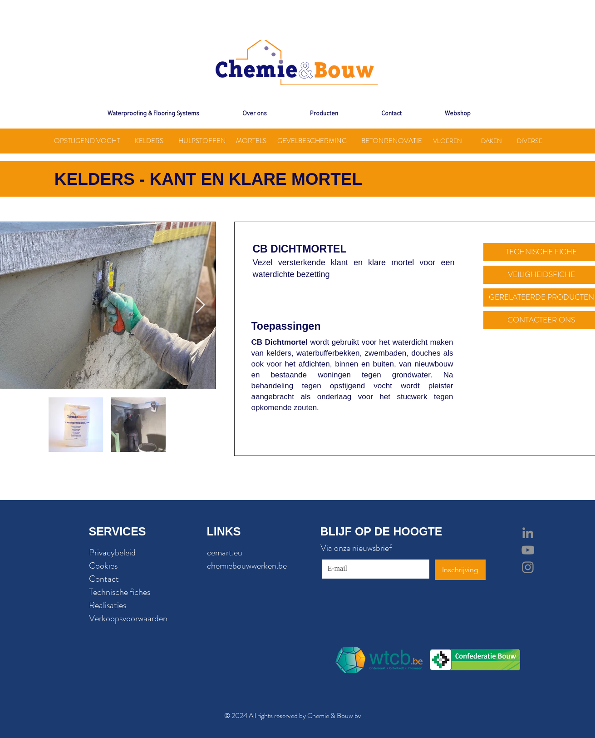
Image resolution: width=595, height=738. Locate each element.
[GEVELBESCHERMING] (312, 141)
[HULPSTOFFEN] (202, 141)
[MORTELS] (251, 141)
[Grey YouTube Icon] (528, 550)
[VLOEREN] (447, 141)
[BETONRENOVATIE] (392, 141)
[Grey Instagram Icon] (528, 567)
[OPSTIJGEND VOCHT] (87, 141)
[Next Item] (200, 305)
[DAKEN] (492, 141)
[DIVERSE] (530, 141)
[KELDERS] (149, 141)
